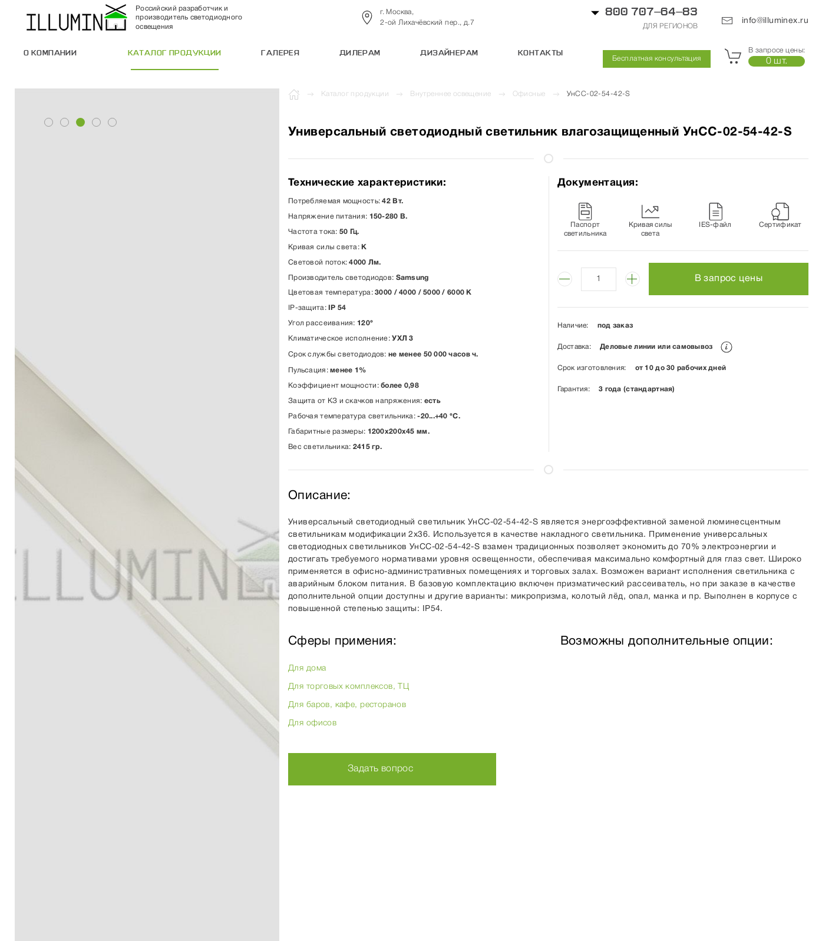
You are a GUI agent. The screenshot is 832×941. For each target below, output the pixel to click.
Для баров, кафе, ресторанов (347, 705)
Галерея (280, 53)
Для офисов (312, 723)
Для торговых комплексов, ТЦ (348, 687)
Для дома (307, 668)
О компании (50, 53)
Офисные (529, 94)
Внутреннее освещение (450, 94)
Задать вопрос (380, 769)
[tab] (48, 122)
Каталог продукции (175, 53)
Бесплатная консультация (656, 58)
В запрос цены (728, 279)
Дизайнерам (449, 53)
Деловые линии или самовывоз (666, 347)
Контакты (540, 53)
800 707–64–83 (651, 13)
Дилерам (360, 53)
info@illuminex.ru (764, 21)
